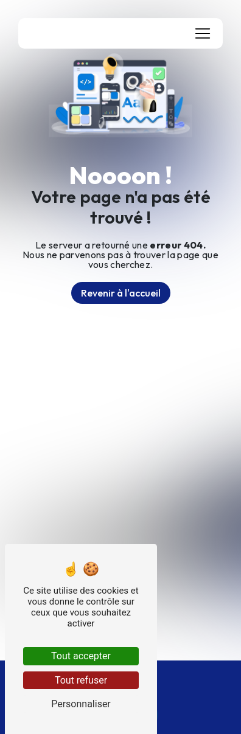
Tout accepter (81, 656)
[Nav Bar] (203, 33)
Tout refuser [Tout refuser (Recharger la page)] (81, 680)
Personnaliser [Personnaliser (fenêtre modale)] (81, 704)
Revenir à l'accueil (121, 293)
